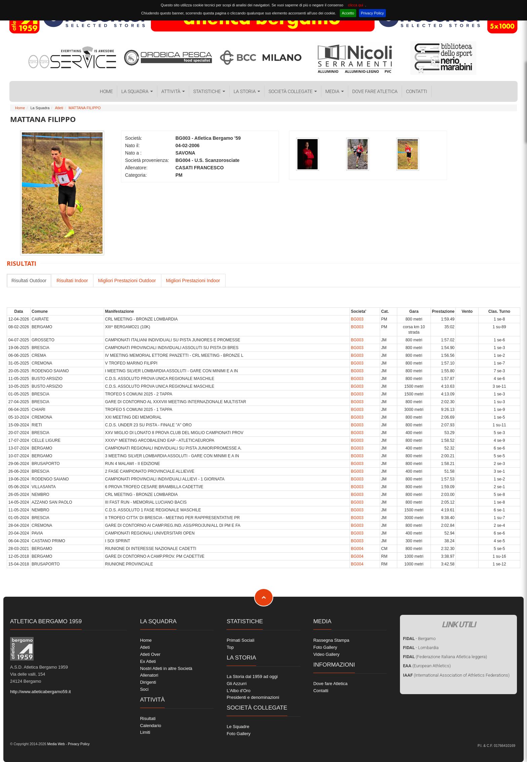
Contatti (416, 91)
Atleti (59, 108)
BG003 (357, 319)
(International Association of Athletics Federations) (456, 675)
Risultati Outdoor (28, 280)
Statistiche (209, 91)
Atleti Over (150, 654)
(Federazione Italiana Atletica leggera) (445, 656)
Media (334, 91)
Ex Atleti (148, 661)
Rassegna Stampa (331, 640)
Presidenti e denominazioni (253, 697)
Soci (144, 689)
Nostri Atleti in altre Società (166, 668)
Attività (173, 91)
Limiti (145, 732)
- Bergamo (419, 638)
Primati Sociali (240, 640)
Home (106, 91)
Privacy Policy (372, 13)
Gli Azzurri (236, 683)
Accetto (348, 13)
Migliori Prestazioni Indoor (193, 280)
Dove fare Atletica (375, 91)
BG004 (357, 548)
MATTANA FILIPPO (85, 108)
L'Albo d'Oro (238, 690)
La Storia (247, 91)
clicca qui (355, 5)
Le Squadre (238, 726)
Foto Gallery (238, 733)
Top (230, 647)
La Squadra (137, 91)
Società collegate (293, 91)
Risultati (148, 718)
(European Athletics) (427, 665)
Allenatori (149, 675)
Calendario (150, 725)
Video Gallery (326, 654)
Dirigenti (148, 682)
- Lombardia (421, 647)
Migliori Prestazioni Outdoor (127, 280)
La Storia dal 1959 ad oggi (252, 676)
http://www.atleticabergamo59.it (40, 691)
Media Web (55, 744)
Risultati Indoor (72, 280)
